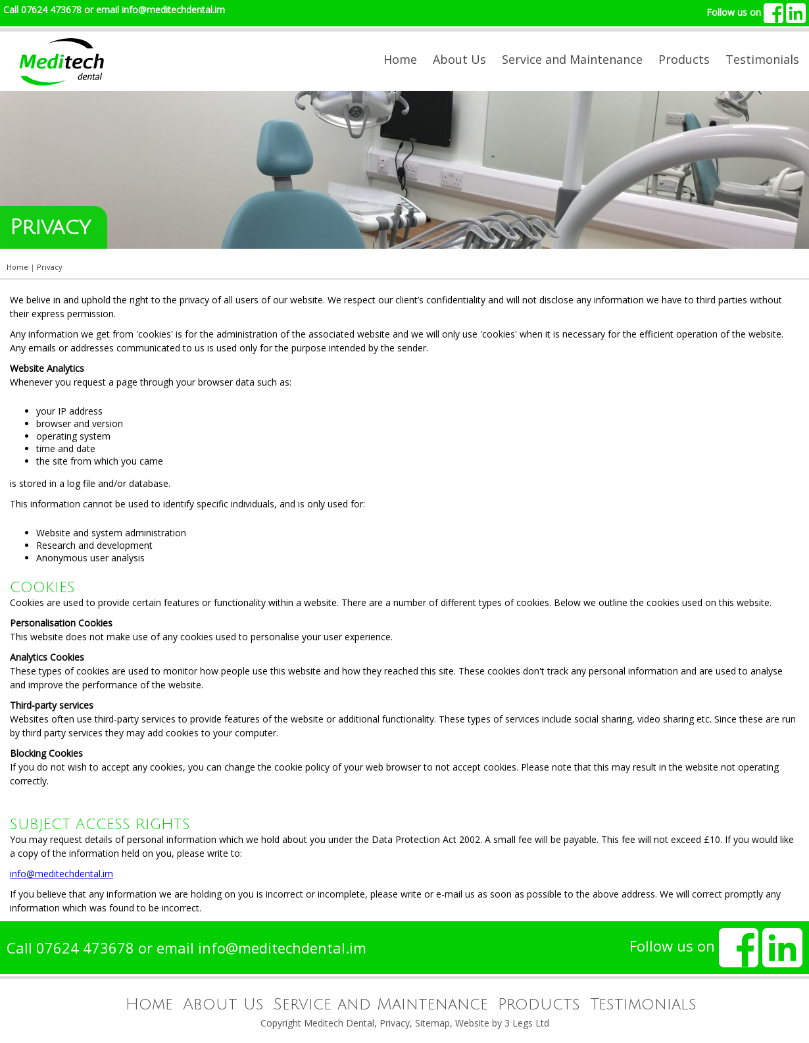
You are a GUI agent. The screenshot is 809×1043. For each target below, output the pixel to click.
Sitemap (432, 1023)
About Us (459, 59)
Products (684, 59)
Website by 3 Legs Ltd (502, 1023)
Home (400, 59)
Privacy (395, 1023)
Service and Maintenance (572, 59)
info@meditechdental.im (173, 9)
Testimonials (762, 59)
